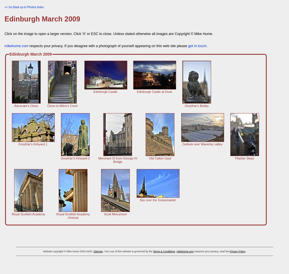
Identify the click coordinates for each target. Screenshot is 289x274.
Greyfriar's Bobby (196, 104)
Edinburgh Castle (105, 90)
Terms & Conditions (164, 251)
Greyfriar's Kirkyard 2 (75, 156)
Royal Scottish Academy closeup (73, 214)
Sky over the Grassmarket (158, 198)
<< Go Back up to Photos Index (24, 7)
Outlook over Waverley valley (202, 142)
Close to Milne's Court (62, 104)
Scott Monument (115, 212)
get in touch (197, 46)
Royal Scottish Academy (28, 212)
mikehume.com (17, 46)
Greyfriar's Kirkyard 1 (33, 142)
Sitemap (98, 251)
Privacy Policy (237, 251)
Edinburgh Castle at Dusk (154, 90)
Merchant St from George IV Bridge (117, 158)
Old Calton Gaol (160, 156)
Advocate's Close (26, 104)
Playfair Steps (244, 156)
